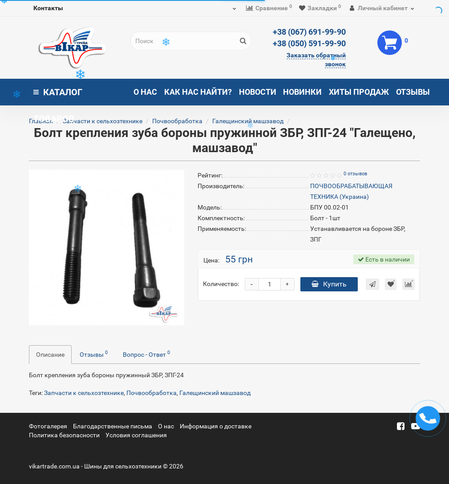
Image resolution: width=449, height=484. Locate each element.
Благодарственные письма (112, 426)
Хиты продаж (359, 92)
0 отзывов (355, 174)
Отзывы (413, 92)
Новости (257, 92)
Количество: (221, 283)
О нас (145, 92)
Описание (50, 354)
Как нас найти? (198, 92)
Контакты (48, 8)
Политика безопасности (64, 435)
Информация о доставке (215, 426)
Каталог (57, 96)
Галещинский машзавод (215, 392)
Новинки (302, 92)
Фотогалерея (48, 426)
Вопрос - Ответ (146, 354)
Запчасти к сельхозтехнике (102, 121)
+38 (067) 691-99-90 (309, 31)
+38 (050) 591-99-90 (309, 43)
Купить (329, 284)
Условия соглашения (136, 435)
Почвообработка (177, 121)
